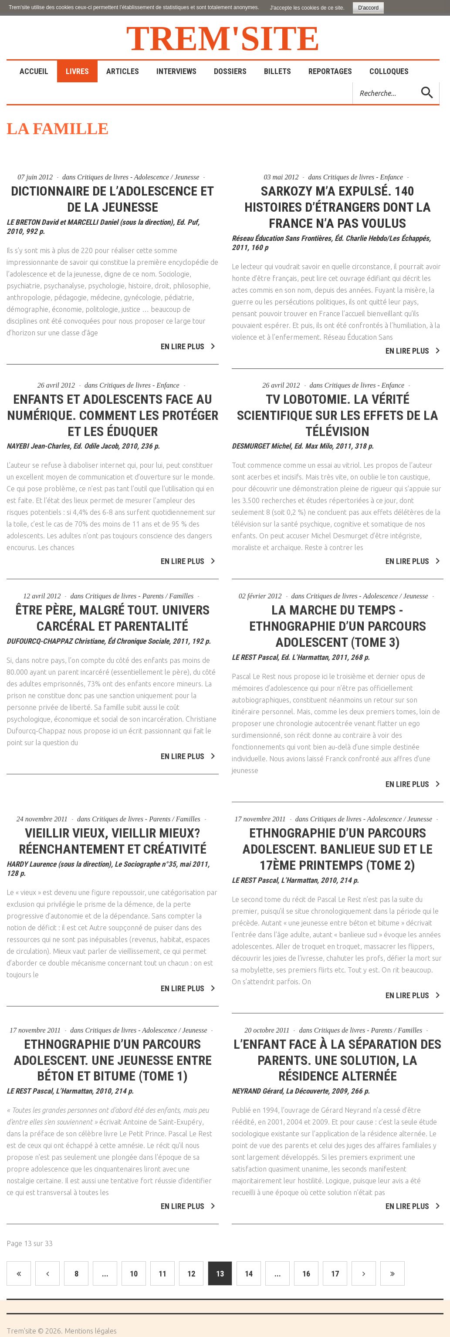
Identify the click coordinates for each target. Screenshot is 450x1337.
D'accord (368, 8)
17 (335, 1273)
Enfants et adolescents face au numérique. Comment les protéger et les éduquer (112, 411)
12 (191, 1273)
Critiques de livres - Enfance (363, 177)
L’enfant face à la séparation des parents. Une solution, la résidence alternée (337, 1056)
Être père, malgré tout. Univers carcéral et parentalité (112, 614)
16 (306, 1273)
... (105, 1273)
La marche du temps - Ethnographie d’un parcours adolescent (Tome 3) (337, 622)
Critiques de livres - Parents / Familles (139, 592)
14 (249, 1273)
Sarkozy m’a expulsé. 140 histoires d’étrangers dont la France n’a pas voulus (337, 207)
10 (134, 1273)
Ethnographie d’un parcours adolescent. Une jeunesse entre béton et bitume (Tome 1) (113, 1056)
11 (162, 1273)
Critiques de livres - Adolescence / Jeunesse (138, 177)
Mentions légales (90, 1331)
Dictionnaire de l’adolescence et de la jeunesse (112, 199)
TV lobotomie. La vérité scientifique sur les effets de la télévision (337, 411)
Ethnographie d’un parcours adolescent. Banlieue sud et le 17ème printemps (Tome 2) (337, 844)
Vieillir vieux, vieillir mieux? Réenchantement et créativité (112, 836)
